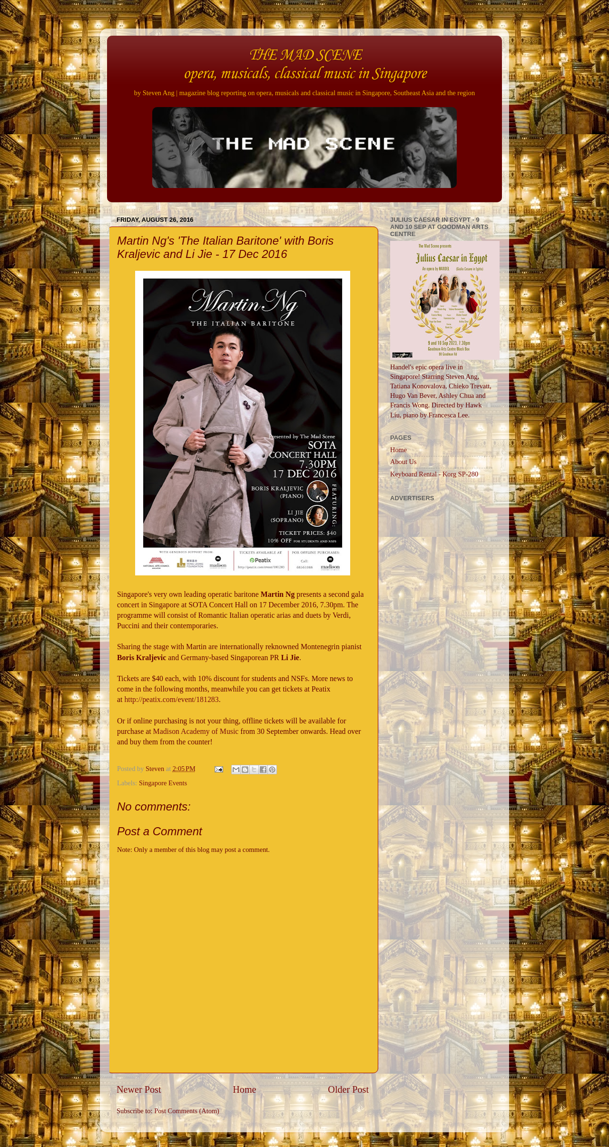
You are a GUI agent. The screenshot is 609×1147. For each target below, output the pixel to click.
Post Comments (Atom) (186, 1111)
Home (244, 1089)
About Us (403, 461)
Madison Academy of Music (196, 731)
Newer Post (139, 1089)
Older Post (348, 1089)
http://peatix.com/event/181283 (171, 699)
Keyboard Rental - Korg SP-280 (434, 474)
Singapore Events (163, 783)
